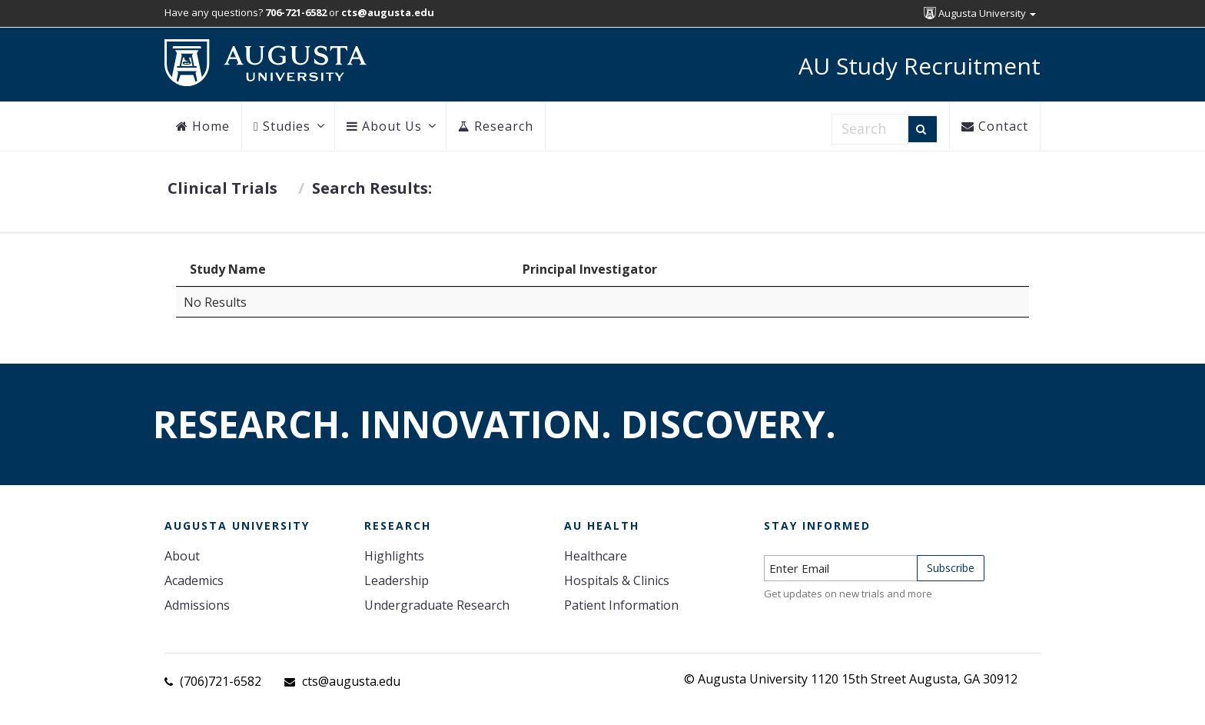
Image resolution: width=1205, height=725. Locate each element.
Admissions (197, 605)
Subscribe (950, 567)
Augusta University (980, 13)
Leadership (396, 580)
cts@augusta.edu (351, 681)
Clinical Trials (222, 188)
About (182, 555)
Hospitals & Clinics (616, 580)
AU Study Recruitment (919, 65)
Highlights (394, 555)
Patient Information (621, 605)
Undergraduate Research (437, 605)
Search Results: (372, 188)
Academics (194, 580)
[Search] (923, 129)
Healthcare (595, 555)
